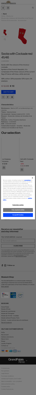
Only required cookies (18, 209)
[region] (18, 198)
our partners (27, 180)
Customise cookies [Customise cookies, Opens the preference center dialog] (18, 205)
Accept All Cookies (17, 214)
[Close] (32, 178)
